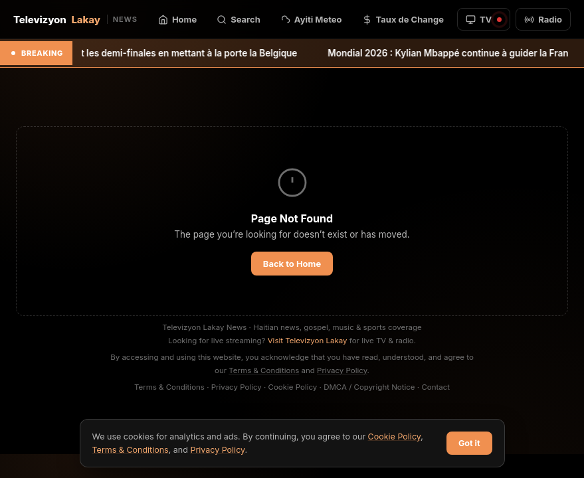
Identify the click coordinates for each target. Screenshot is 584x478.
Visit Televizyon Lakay (307, 340)
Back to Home (292, 263)
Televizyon (75, 19)
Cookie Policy (293, 387)
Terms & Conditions (264, 370)
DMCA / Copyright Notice (369, 387)
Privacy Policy (342, 370)
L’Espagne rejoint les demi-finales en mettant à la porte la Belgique (160, 53)
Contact (435, 387)
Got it (469, 443)
